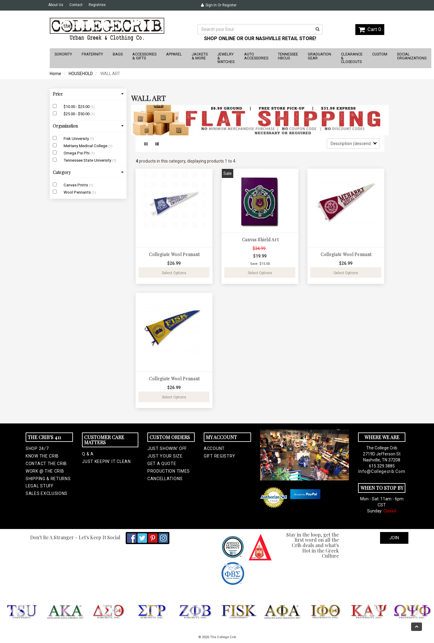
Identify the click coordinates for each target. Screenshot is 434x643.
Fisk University (77, 138)
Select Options (174, 273)
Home (55, 73)
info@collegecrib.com (381, 471)
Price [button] (88, 94)
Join (394, 537)
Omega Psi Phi (77, 153)
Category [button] (88, 172)
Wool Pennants (78, 192)
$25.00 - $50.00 (77, 114)
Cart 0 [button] (370, 29)
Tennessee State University (88, 160)
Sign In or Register (219, 5)
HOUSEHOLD (81, 73)
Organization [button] (88, 126)
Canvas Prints (76, 185)
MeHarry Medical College (86, 146)
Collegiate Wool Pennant (174, 254)
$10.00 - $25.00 (77, 106)
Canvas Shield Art (260, 239)
